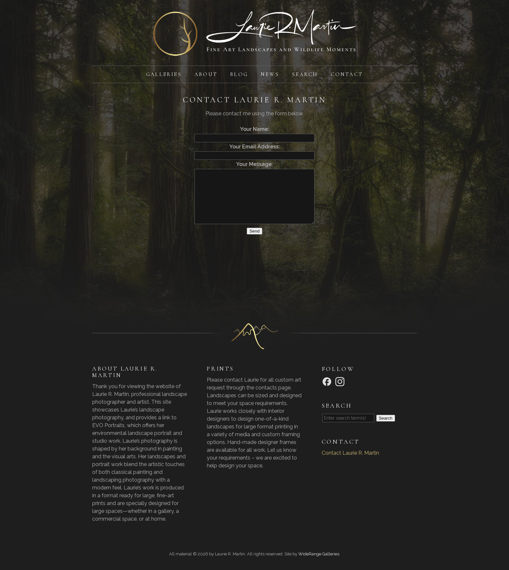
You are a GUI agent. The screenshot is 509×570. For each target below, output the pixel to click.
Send (254, 231)
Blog (239, 74)
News (270, 74)
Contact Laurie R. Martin (350, 453)
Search (305, 74)
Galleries (164, 74)
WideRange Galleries (318, 553)
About (205, 74)
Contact (347, 74)
